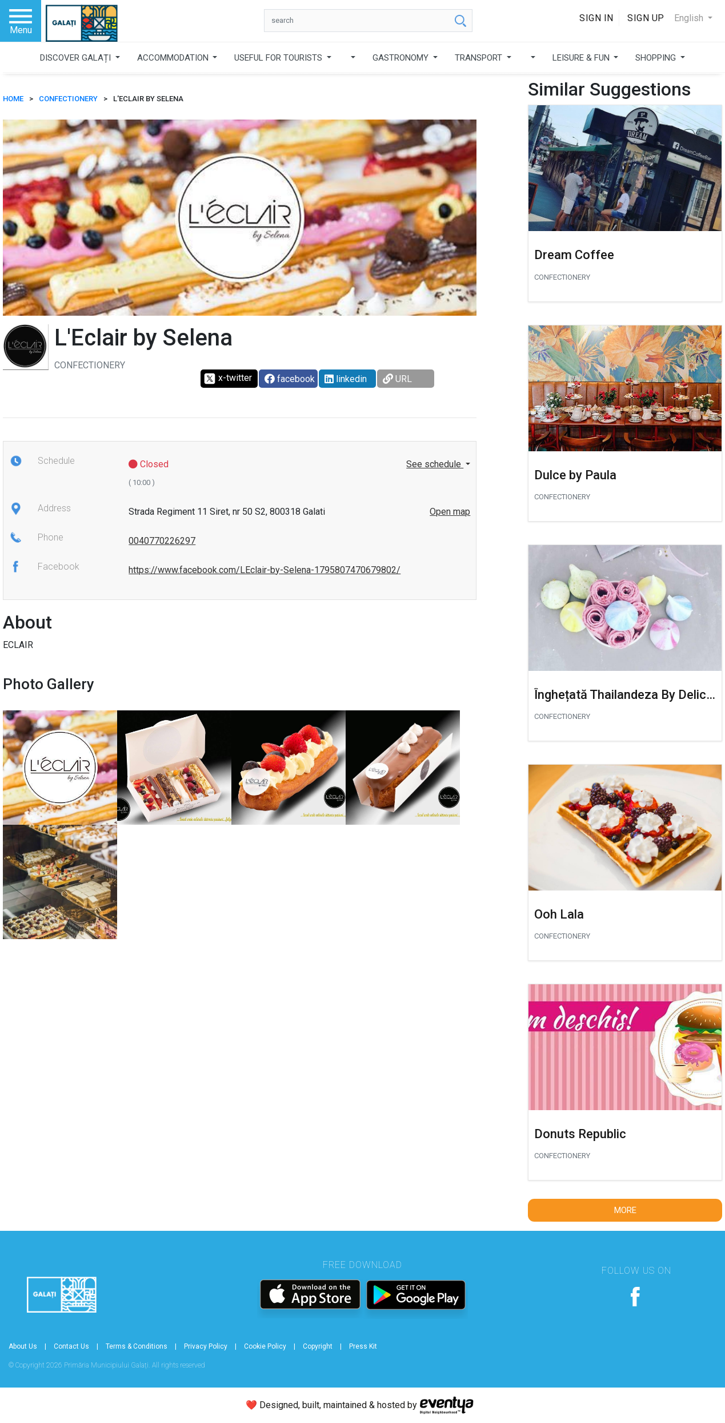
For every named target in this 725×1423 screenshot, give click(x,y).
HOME (13, 98)
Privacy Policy (205, 1346)
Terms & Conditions (136, 1346)
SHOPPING (656, 58)
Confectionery (68, 98)
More (625, 1210)
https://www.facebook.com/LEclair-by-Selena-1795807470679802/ (264, 570)
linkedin (346, 378)
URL (397, 378)
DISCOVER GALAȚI (76, 58)
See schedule (434, 464)
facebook (290, 378)
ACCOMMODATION (174, 58)
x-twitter (227, 378)
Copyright (318, 1346)
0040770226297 (162, 540)
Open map (450, 511)
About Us (23, 1346)
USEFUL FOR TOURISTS (279, 58)
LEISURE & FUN (582, 58)
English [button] (690, 18)
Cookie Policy (265, 1346)
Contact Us (71, 1346)
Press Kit (363, 1346)
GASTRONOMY (401, 58)
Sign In (596, 18)
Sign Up (645, 18)
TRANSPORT (479, 58)
